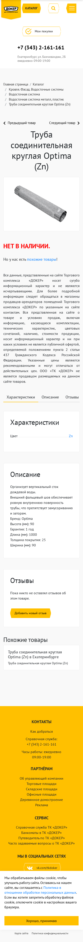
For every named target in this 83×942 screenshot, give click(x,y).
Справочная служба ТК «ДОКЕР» (41, 827)
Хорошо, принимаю (41, 921)
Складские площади (41, 789)
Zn (71, 436)
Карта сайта (21, 933)
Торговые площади (41, 783)
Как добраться (41, 731)
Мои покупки (41, 31)
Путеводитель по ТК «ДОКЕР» (41, 838)
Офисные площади (41, 794)
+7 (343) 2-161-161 (40, 47)
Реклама (41, 805)
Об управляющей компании (41, 778)
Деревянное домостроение (41, 799)
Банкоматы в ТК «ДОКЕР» (41, 832)
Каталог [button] (31, 8)
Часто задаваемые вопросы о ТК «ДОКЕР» (41, 843)
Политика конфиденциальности (50, 933)
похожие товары (41, 259)
